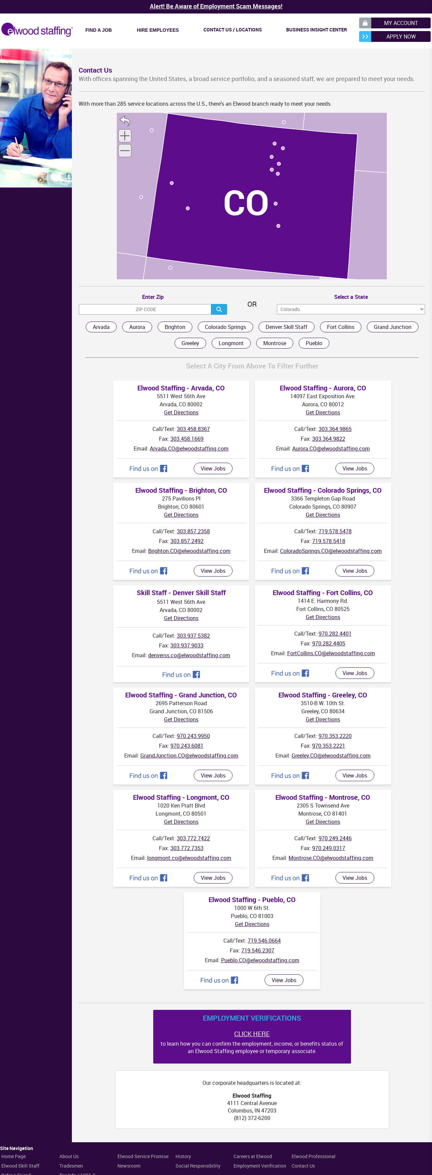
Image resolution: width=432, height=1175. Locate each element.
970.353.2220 (335, 736)
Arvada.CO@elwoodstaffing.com (189, 448)
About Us (69, 1156)
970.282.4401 (335, 633)
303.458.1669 (187, 438)
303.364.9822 (328, 438)
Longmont (231, 343)
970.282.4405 (328, 643)
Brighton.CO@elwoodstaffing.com (189, 551)
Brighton (175, 327)
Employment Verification (260, 1166)
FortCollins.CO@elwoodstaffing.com (331, 653)
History (183, 1156)
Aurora (137, 327)
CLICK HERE (252, 1033)
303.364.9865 (335, 429)
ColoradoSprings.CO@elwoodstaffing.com (331, 551)
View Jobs (213, 468)
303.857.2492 (187, 541)
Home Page (13, 1156)
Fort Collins (340, 327)
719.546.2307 (257, 950)
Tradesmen (71, 1166)
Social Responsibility (198, 1166)
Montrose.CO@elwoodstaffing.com (331, 858)
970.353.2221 (328, 745)
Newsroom (128, 1166)
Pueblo (314, 343)
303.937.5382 (193, 635)
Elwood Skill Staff (20, 1166)
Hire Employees (158, 30)
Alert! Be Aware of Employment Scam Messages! (216, 6)
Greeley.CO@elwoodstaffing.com (331, 755)
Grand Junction (392, 327)
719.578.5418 (328, 541)
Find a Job (98, 30)
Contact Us (303, 1166)
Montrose (274, 343)
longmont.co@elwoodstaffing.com (189, 858)
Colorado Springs (225, 327)
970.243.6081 (187, 745)
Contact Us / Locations (233, 29)
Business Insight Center (316, 29)
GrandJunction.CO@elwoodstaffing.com (189, 755)
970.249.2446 (335, 838)
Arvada (101, 327)
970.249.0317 (328, 848)
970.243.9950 (193, 736)
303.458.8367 (193, 429)
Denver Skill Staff (286, 327)
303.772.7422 (193, 838)
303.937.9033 (187, 645)
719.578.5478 (335, 531)
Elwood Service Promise (142, 1156)
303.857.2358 (193, 531)
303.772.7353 (187, 848)
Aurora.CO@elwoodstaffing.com (331, 448)
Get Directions (181, 412)
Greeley (190, 343)
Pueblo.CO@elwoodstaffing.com (260, 960)
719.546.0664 (264, 940)
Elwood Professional (313, 1156)
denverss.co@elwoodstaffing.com (189, 655)
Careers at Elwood (253, 1156)
